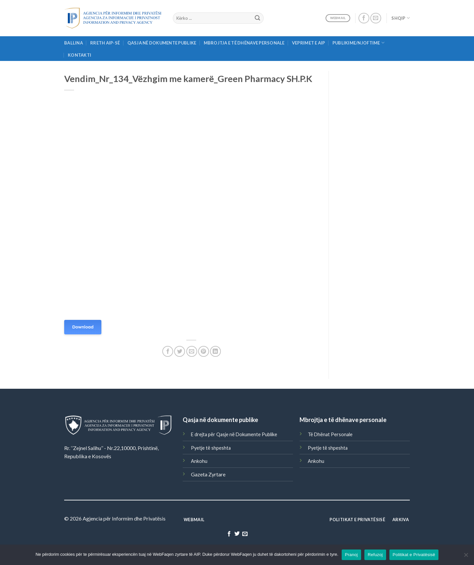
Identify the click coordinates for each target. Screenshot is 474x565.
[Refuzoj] (465, 556)
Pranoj (351, 554)
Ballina (73, 42)
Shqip (400, 18)
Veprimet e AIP (308, 42)
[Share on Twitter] (179, 351)
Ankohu (199, 461)
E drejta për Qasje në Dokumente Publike (234, 434)
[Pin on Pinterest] (203, 351)
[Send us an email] (375, 18)
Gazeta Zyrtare (208, 474)
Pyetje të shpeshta (211, 448)
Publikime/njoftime (358, 43)
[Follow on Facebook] (363, 18)
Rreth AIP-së (105, 42)
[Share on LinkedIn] (215, 351)
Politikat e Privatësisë (414, 554)
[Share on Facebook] (167, 351)
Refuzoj (375, 554)
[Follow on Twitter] (237, 534)
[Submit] (257, 18)
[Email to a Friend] (191, 351)
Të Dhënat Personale (330, 434)
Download (82, 327)
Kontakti (79, 55)
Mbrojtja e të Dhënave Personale (244, 42)
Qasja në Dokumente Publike (162, 42)
